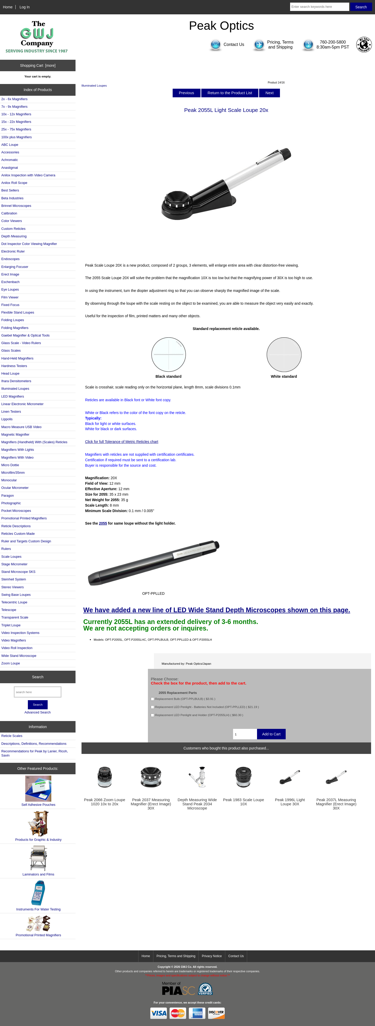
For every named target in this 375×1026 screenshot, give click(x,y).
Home (7, 7)
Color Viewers (11, 221)
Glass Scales (11, 350)
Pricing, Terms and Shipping (176, 956)
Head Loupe (10, 373)
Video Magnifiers (13, 640)
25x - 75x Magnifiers (16, 129)
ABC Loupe (9, 145)
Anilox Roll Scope (14, 183)
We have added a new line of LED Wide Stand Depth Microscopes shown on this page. (216, 610)
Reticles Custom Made (18, 534)
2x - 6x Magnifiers (14, 99)
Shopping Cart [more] (37, 65)
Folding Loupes (12, 320)
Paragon (7, 495)
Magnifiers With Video (17, 457)
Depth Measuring (14, 236)
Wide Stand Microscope (18, 656)
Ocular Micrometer (15, 488)
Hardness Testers (14, 366)
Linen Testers (11, 411)
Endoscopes (10, 259)
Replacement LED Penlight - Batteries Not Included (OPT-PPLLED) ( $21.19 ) (207, 707)
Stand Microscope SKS (18, 572)
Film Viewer (9, 297)
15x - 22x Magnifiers (16, 122)
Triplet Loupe (11, 625)
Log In (25, 7)
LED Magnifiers (12, 396)
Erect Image (10, 274)
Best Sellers (10, 190)
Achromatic (9, 160)
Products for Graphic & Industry (38, 826)
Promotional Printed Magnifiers (24, 518)
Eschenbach (10, 282)
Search (37, 677)
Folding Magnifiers (14, 328)
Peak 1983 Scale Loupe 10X (243, 802)
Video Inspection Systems (20, 633)
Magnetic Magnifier (15, 434)
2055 (103, 523)
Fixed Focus (10, 305)
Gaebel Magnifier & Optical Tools (25, 335)
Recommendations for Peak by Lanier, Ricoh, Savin (34, 753)
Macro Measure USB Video (21, 427)
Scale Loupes (11, 557)
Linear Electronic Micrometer (22, 404)
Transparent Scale (14, 617)
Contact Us (236, 956)
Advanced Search (37, 712)
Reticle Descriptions (16, 526)
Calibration (9, 213)
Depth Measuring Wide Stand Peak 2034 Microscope (197, 804)
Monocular (9, 480)
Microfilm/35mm (13, 473)
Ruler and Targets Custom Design (26, 541)
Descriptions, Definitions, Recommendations (33, 744)
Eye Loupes (10, 289)
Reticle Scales (11, 736)
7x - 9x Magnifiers (14, 107)
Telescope (8, 610)
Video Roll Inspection (17, 648)
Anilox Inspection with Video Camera (28, 175)
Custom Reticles (13, 229)
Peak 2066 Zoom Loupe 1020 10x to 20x (104, 802)
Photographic (11, 503)
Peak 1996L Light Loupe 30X (290, 802)
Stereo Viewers (12, 587)
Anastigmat (9, 168)
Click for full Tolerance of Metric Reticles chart (121, 442)
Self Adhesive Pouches (38, 791)
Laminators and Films (38, 860)
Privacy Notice (212, 956)
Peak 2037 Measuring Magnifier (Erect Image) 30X (151, 804)
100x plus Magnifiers (16, 137)
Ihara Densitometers (16, 381)
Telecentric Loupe (14, 602)
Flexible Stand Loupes (17, 312)
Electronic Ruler (13, 251)
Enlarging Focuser (14, 267)
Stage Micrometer (14, 564)
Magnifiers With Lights (17, 450)
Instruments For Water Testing (38, 895)
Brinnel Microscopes (16, 206)
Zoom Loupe (10, 663)
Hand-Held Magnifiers (17, 358)
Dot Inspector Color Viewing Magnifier (29, 244)
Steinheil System (13, 579)
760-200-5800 (333, 42)
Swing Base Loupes (16, 595)
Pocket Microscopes (16, 511)
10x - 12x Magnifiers (16, 114)
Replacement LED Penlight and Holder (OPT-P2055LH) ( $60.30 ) (199, 715)
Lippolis (6, 419)
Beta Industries (12, 198)
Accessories (10, 152)
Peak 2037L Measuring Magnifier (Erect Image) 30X (336, 804)
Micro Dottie (10, 465)
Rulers (6, 549)
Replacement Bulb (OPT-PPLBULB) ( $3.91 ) (185, 699)
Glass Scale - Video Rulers (21, 343)
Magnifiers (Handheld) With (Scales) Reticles (34, 442)
